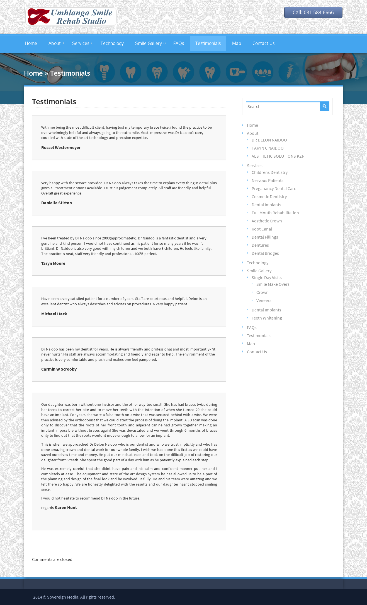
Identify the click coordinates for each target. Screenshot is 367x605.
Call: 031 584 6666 (311, 12)
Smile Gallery (148, 43)
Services (80, 43)
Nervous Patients (267, 180)
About (54, 43)
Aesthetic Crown (267, 221)
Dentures (260, 245)
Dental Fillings (265, 237)
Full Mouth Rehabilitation (275, 212)
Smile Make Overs (273, 284)
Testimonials (208, 43)
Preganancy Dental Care (274, 188)
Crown (262, 292)
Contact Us (263, 43)
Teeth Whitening (267, 318)
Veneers (263, 300)
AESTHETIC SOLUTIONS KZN (278, 156)
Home (31, 43)
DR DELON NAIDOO (269, 140)
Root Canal (262, 229)
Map (236, 43)
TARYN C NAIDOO (268, 148)
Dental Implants (266, 204)
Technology (112, 43)
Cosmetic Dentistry (269, 196)
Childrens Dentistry (270, 172)
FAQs (178, 43)
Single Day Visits (267, 277)
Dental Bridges (265, 253)
